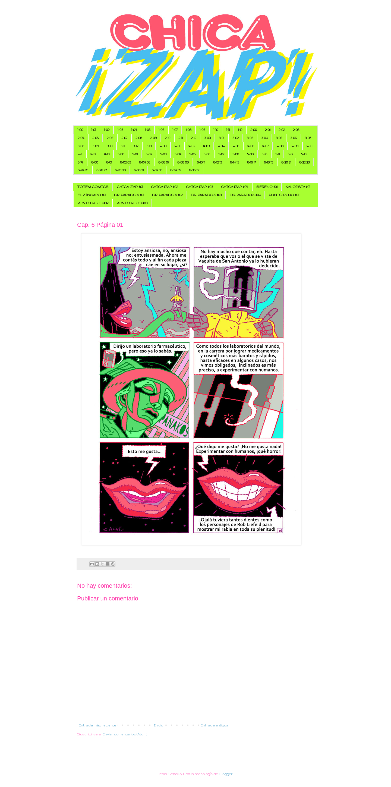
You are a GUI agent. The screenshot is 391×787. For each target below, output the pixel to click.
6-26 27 (101, 170)
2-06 (110, 138)
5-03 (163, 154)
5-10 (264, 154)
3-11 (123, 146)
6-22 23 (304, 162)
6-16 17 (251, 162)
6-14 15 (234, 162)
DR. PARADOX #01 (129, 195)
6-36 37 (194, 170)
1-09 (202, 129)
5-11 (277, 154)
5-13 (303, 154)
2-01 (267, 129)
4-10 (309, 146)
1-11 (228, 129)
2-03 (296, 129)
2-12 (193, 138)
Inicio (158, 725)
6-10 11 (201, 162)
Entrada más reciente (97, 725)
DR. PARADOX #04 (245, 195)
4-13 (106, 154)
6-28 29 (120, 170)
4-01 (177, 146)
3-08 (81, 146)
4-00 (163, 146)
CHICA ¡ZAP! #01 (130, 186)
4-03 (206, 146)
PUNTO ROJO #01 (284, 195)
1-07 (175, 129)
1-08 (188, 129)
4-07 (265, 146)
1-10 (215, 129)
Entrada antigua (214, 725)
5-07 (221, 154)
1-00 (80, 129)
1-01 (93, 129)
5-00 (121, 154)
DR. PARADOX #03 (206, 195)
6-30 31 (139, 170)
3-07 (308, 138)
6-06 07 (163, 162)
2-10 (167, 138)
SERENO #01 (267, 186)
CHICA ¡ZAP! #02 (164, 186)
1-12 (240, 129)
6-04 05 (144, 162)
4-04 (221, 146)
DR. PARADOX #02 (167, 195)
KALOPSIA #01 (298, 186)
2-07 (124, 138)
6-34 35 (175, 170)
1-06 (161, 129)
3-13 (149, 146)
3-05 (279, 138)
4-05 (236, 146)
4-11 (80, 154)
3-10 (109, 146)
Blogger (226, 774)
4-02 (191, 146)
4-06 (250, 146)
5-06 (207, 154)
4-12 (93, 154)
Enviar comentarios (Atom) (124, 734)
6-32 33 (157, 170)
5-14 (80, 162)
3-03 (250, 138)
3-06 (293, 138)
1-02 (106, 129)
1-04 (134, 129)
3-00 (207, 138)
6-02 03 (125, 162)
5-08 (235, 154)
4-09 (295, 146)
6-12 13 (217, 162)
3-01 (221, 138)
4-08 (280, 146)
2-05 (95, 138)
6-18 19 (268, 162)
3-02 (235, 138)
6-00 (94, 162)
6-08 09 (183, 162)
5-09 (250, 154)
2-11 (180, 138)
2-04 (81, 138)
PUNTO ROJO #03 (131, 203)
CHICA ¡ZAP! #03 (199, 186)
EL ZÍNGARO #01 (91, 195)
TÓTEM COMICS (93, 186)
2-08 (138, 138)
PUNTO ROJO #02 (92, 203)
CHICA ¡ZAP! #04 (234, 186)
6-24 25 (83, 170)
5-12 (290, 154)
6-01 (109, 162)
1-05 (147, 129)
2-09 (153, 138)
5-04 (178, 154)
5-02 (149, 154)
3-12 (135, 146)
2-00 (253, 129)
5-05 (192, 154)
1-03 (120, 129)
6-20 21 (286, 162)
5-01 (135, 154)
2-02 (282, 129)
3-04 (264, 138)
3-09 (95, 146)
